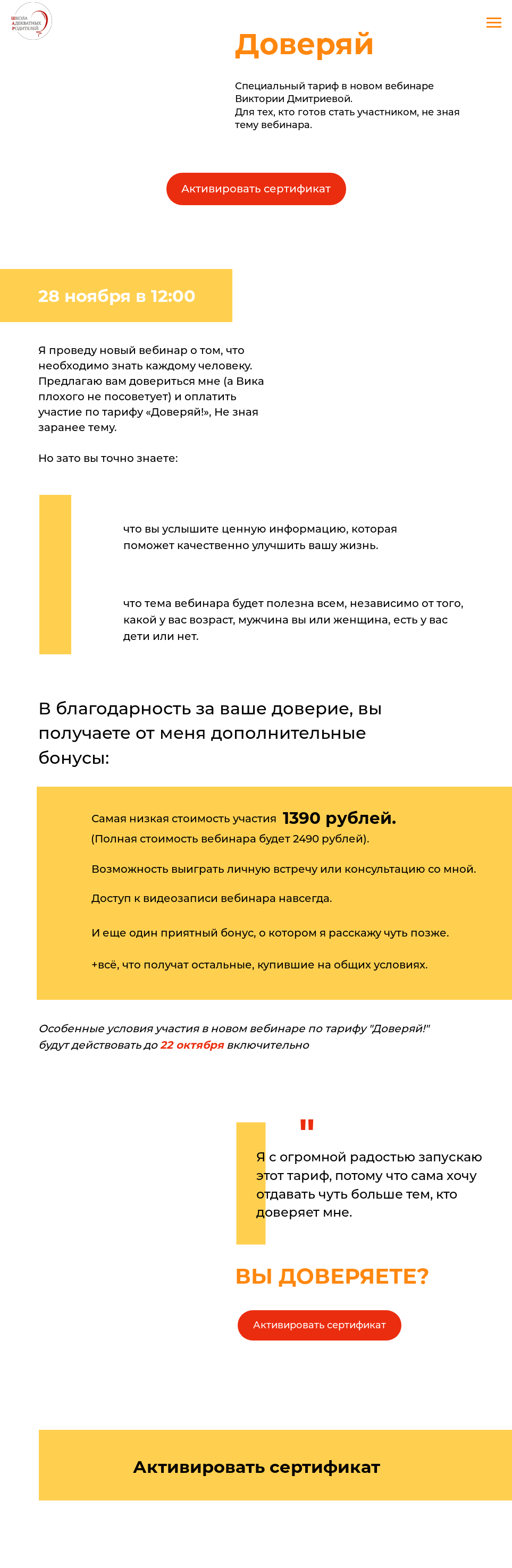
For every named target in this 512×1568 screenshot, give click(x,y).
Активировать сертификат (256, 188)
